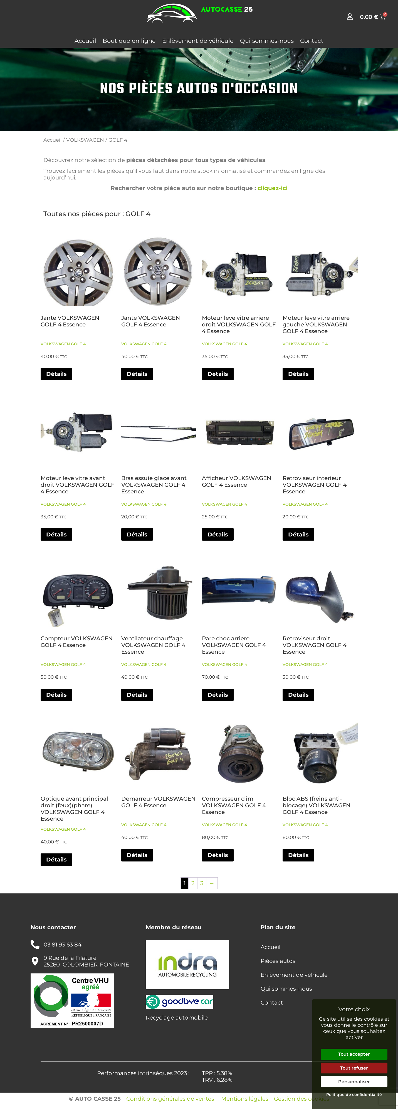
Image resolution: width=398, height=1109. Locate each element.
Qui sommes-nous (267, 40)
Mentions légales (244, 1098)
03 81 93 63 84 (62, 944)
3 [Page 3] (201, 883)
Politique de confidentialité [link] (354, 1094)
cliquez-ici (273, 188)
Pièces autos (278, 961)
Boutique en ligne (129, 40)
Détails (56, 374)
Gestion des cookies (301, 1098)
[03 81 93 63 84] (35, 944)
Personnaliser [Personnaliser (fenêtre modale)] (354, 1081)
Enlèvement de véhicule (198, 40)
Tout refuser (354, 1068)
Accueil (85, 40)
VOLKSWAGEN (85, 140)
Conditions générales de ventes (170, 1098)
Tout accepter (354, 1054)
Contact (311, 40)
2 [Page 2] (192, 883)
